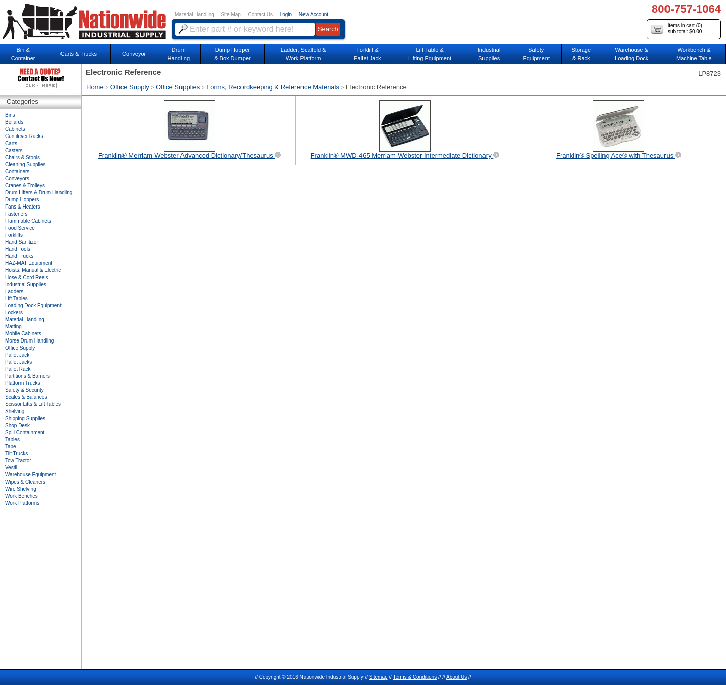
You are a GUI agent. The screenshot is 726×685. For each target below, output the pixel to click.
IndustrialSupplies (489, 54)
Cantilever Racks (24, 136)
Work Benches (21, 496)
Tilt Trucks (16, 453)
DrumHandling (179, 54)
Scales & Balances (26, 397)
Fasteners (16, 214)
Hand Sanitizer (21, 242)
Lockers (14, 312)
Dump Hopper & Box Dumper (232, 54)
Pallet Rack (18, 369)
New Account (313, 14)
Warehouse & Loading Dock (631, 54)
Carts (11, 143)
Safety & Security (24, 390)
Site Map (230, 14)
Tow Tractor (18, 460)
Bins (10, 115)
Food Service (20, 228)
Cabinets (15, 129)
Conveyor (134, 54)
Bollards (14, 122)
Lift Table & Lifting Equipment (429, 54)
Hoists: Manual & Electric (33, 270)
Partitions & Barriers (27, 376)
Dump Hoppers (22, 199)
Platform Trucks (22, 383)
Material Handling (194, 14)
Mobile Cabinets (23, 333)
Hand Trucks (19, 256)
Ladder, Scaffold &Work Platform (303, 54)
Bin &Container (23, 54)
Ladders (14, 291)
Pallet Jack (17, 355)
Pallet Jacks (18, 362)
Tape (10, 446)
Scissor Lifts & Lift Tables (33, 404)
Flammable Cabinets (28, 221)
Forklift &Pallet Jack (367, 54)
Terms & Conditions (415, 677)
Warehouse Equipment (30, 474)
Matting (13, 326)
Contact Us (260, 14)
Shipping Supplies (25, 418)
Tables (12, 439)
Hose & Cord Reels (26, 277)
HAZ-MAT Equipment (28, 263)
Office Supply (129, 87)
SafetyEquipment (536, 54)
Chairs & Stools (22, 157)
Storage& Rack (581, 54)
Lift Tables (16, 298)
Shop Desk (17, 425)
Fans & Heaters (22, 207)
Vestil (11, 467)
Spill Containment (24, 432)
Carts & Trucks (78, 54)
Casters (13, 150)
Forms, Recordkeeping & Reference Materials (272, 87)
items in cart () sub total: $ (676, 29)
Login (286, 14)
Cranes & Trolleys (25, 185)
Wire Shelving (20, 489)
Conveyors (17, 178)
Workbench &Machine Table (694, 54)
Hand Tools (17, 249)
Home (95, 87)
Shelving (14, 411)
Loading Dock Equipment (33, 305)
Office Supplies (178, 87)
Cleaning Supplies (25, 164)
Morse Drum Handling (29, 341)
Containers (17, 171)
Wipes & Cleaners (25, 482)
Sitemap (378, 677)
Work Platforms (22, 503)
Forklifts (14, 235)
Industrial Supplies (25, 284)
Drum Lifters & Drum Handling (38, 192)
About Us (456, 677)
